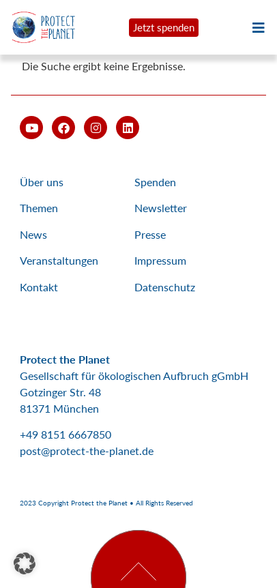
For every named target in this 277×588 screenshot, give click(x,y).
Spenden (155, 181)
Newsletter (160, 207)
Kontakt (39, 286)
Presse (150, 234)
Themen (39, 207)
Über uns (41, 181)
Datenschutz (164, 286)
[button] (24, 563)
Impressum (160, 260)
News (33, 234)
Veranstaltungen (59, 260)
